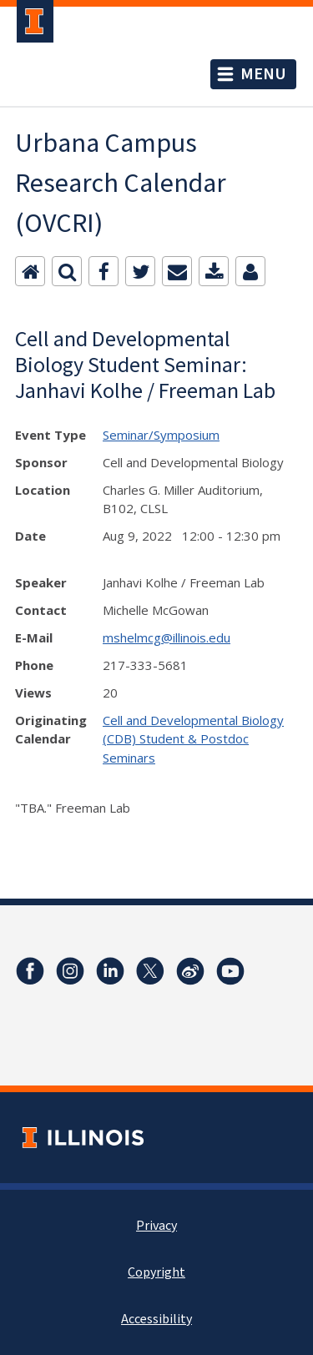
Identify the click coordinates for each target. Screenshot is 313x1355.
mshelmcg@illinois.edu (166, 637)
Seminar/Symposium (161, 434)
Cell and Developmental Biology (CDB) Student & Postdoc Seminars (193, 739)
